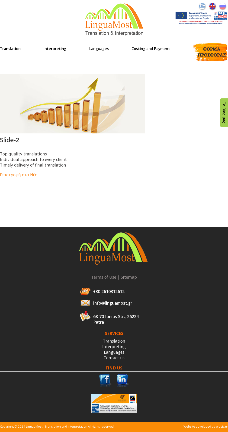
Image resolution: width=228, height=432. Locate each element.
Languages (99, 48)
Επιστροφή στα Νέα (19, 174)
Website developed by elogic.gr (205, 426)
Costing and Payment (151, 48)
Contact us (114, 357)
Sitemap (129, 277)
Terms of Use (103, 277)
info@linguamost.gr (112, 303)
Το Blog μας (224, 112)
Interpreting (55, 48)
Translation (10, 48)
